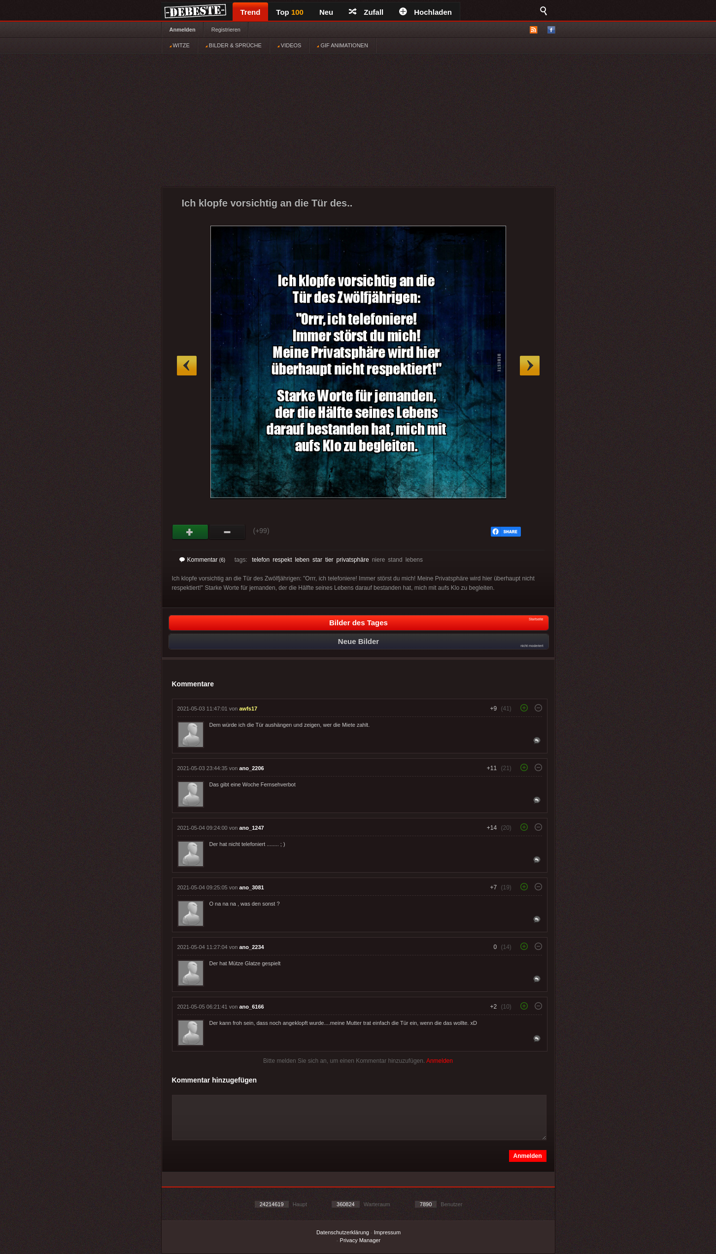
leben (302, 559)
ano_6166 (251, 1007)
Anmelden (183, 30)
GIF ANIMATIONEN (342, 45)
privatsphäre (353, 559)
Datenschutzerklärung (342, 1232)
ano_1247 (251, 828)
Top (290, 12)
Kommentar (202, 559)
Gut (190, 532)
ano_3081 (251, 887)
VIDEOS (289, 45)
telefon (261, 559)
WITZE (180, 45)
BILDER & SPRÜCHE (233, 45)
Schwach (227, 532)
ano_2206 (251, 768)
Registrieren (225, 30)
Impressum (387, 1232)
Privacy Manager (360, 1240)
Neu (326, 12)
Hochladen (425, 12)
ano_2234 (251, 947)
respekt (282, 559)
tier (329, 559)
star (317, 559)
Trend (250, 12)
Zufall (366, 12)
